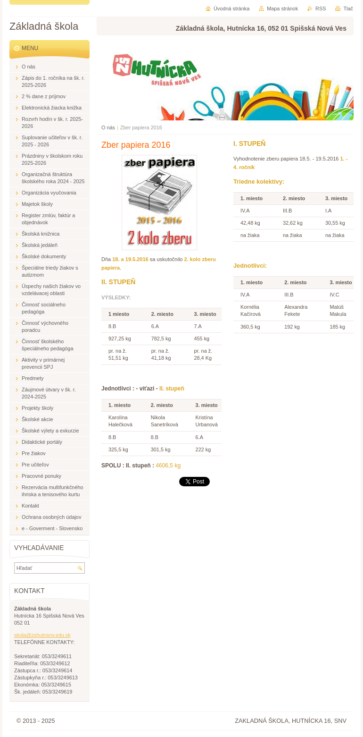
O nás (108, 127)
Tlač (348, 8)
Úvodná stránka (231, 8)
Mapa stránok (282, 8)
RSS (320, 8)
